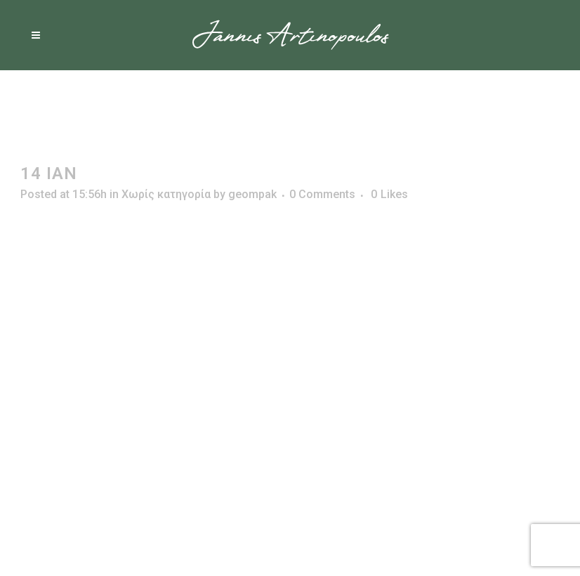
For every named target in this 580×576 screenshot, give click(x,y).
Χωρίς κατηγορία (166, 194)
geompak (252, 194)
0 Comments (322, 194)
